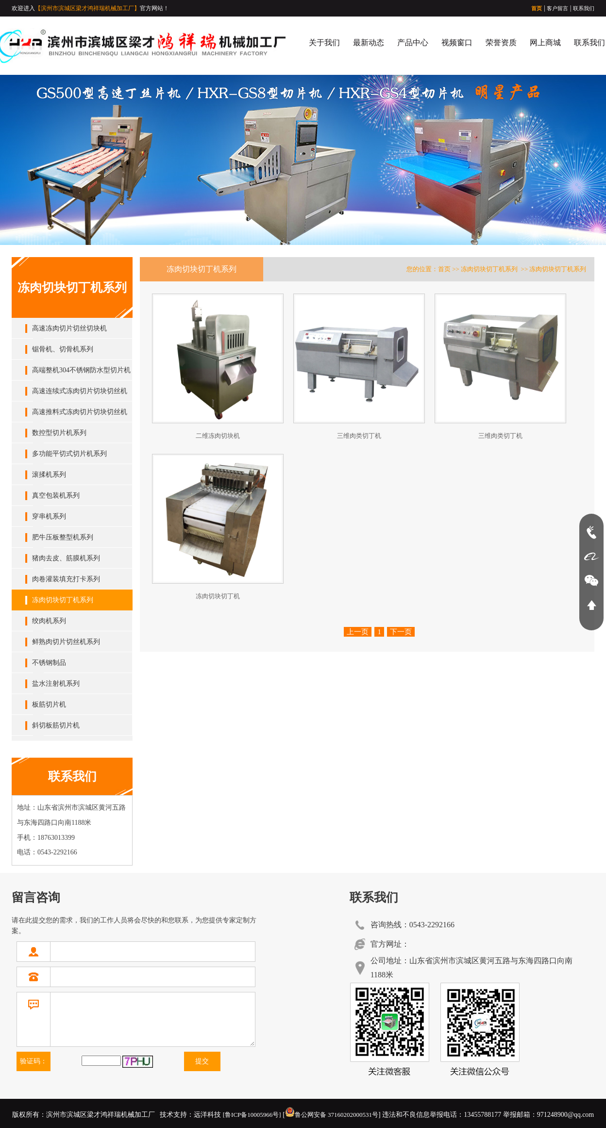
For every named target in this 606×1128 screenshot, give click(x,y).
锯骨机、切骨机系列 (62, 349)
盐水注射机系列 (56, 683)
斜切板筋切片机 (56, 725)
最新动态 (368, 42)
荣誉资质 (501, 42)
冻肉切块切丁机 (218, 596)
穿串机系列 (49, 516)
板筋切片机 (49, 704)
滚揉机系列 (49, 474)
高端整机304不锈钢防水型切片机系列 (81, 373)
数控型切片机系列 (59, 432)
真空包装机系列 (56, 495)
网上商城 (545, 42)
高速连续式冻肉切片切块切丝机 (79, 391)
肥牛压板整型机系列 (62, 537)
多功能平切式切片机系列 (69, 453)
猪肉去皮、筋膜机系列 (66, 558)
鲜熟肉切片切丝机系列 (66, 641)
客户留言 (557, 8)
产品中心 (412, 42)
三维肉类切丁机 (359, 435)
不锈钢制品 (49, 662)
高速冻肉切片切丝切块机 (69, 328)
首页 (536, 8)
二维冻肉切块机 (218, 435)
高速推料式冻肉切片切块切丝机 (79, 412)
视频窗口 (456, 42)
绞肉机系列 (49, 621)
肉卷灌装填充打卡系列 (66, 579)
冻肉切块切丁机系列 (62, 600)
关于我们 (324, 42)
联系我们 (583, 8)
